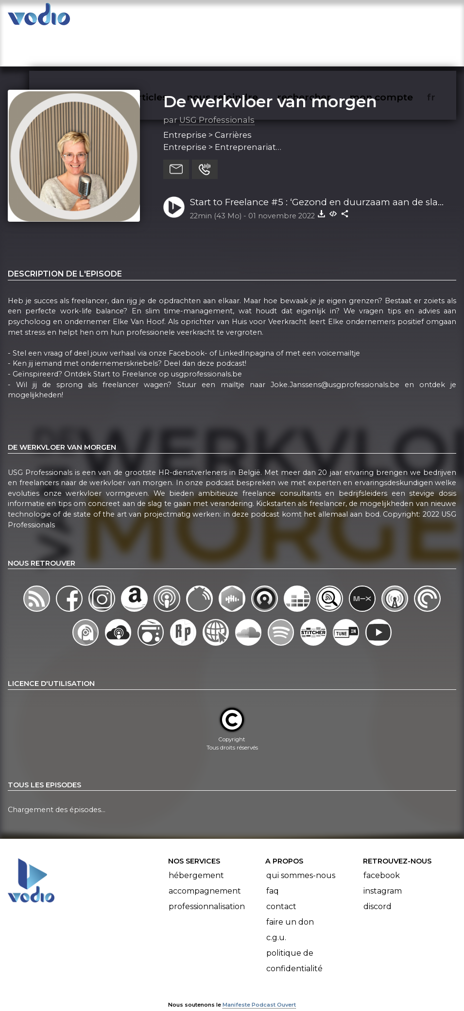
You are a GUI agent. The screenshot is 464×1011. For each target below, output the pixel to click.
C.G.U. (276, 909)
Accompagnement (205, 862)
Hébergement (196, 847)
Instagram (382, 862)
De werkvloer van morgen (270, 72)
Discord (377, 878)
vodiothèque (105, 45)
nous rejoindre (242, 45)
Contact (281, 878)
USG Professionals (217, 91)
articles (171, 45)
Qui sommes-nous (300, 847)
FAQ (272, 862)
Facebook (381, 847)
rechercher (321, 45)
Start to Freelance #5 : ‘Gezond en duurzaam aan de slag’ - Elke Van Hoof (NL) (318, 174)
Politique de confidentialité (294, 932)
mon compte (397, 45)
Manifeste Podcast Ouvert (259, 976)
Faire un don (290, 893)
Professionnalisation (207, 878)
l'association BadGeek (149, 989)
